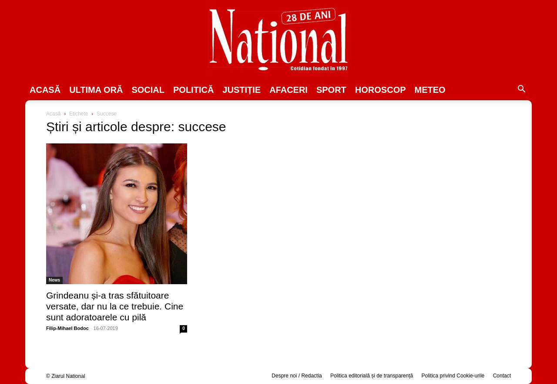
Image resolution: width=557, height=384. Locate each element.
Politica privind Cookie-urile (453, 376)
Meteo (430, 90)
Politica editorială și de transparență (371, 376)
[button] (521, 90)
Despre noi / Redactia (297, 376)
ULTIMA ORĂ (96, 90)
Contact (502, 376)
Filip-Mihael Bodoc (67, 328)
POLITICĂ (193, 90)
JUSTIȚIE (241, 90)
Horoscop (380, 90)
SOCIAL (147, 90)
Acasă (45, 90)
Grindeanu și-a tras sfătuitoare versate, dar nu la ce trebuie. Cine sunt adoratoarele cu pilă (114, 306)
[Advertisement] (440, 176)
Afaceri (288, 90)
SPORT (331, 90)
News (54, 280)
